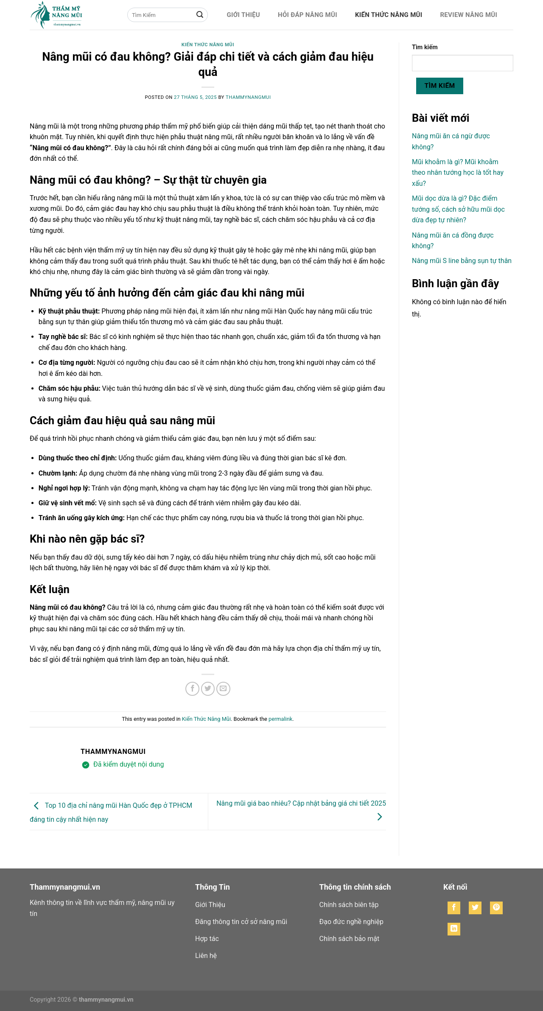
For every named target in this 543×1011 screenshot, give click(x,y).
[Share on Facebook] (192, 689)
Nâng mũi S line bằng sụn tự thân (462, 261)
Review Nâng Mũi (468, 15)
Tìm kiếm (425, 47)
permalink (280, 719)
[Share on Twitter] (208, 689)
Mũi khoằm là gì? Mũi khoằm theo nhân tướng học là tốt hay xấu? (458, 173)
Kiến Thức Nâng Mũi (389, 15)
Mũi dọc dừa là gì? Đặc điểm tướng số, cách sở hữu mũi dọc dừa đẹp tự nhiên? (458, 209)
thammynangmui (248, 97)
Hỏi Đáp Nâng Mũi (307, 15)
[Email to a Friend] (223, 689)
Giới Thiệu (243, 15)
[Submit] (200, 15)
